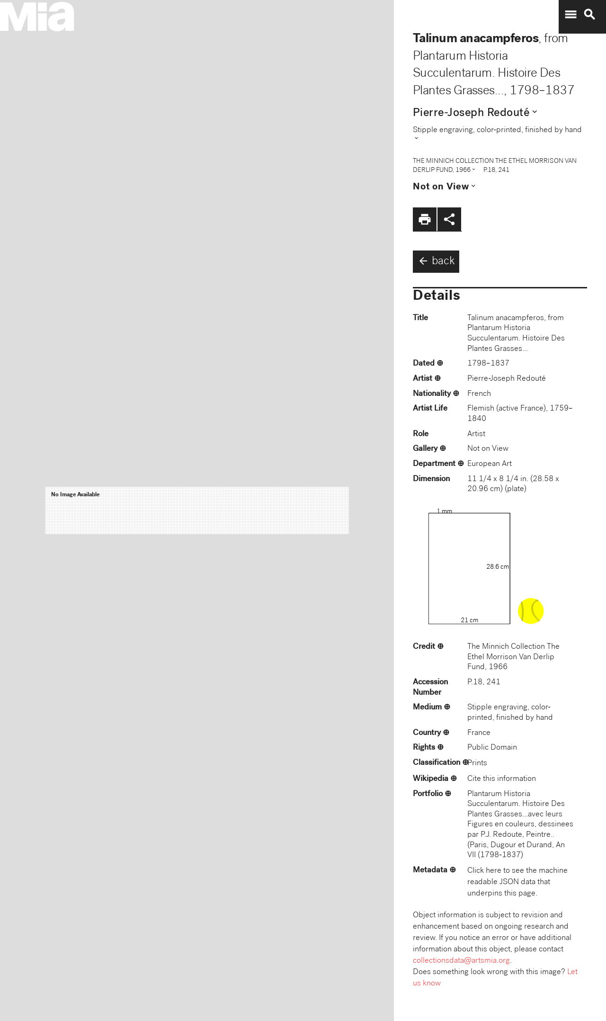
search (589, 15)
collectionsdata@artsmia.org (461, 961)
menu (570, 15)
